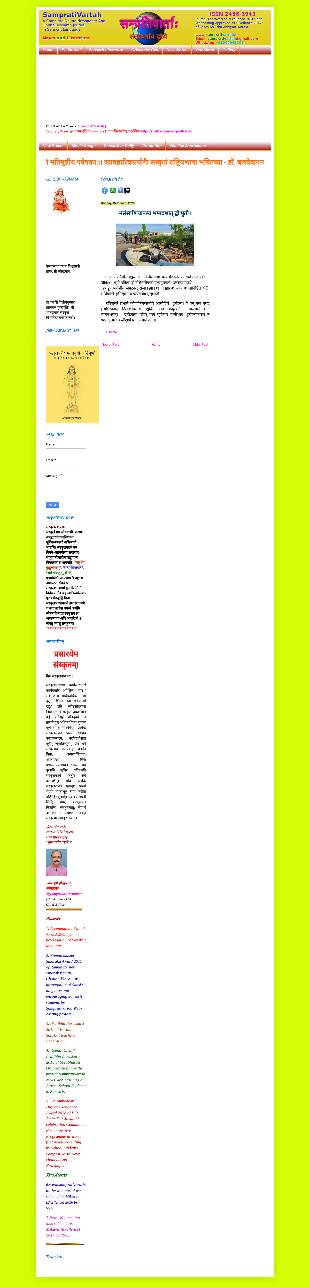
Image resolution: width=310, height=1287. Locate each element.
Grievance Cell (144, 50)
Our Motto (205, 50)
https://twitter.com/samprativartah (166, 131)
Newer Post (110, 345)
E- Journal (71, 50)
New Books (53, 146)
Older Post (200, 345)
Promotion (152, 146)
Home (48, 50)
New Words (176, 50)
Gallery (229, 50)
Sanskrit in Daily (119, 146)
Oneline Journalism (188, 146)
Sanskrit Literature (106, 50)
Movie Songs (84, 146)
